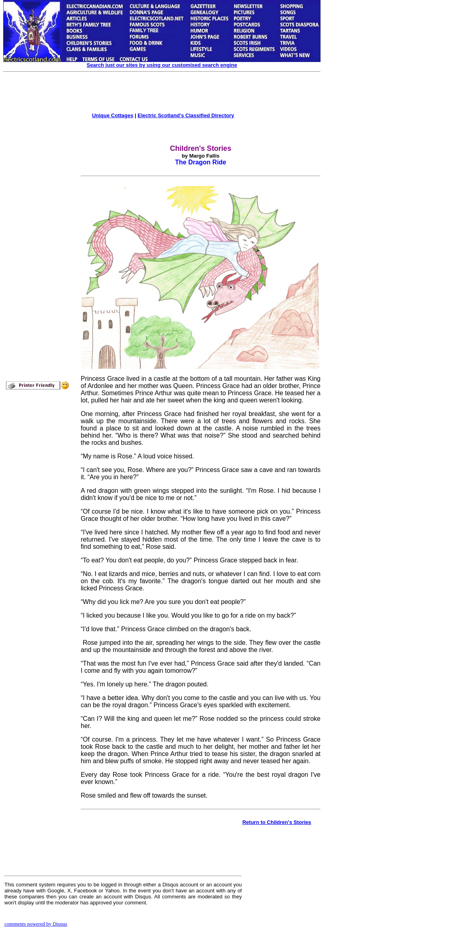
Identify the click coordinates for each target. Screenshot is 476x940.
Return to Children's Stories (276, 822)
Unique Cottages (112, 115)
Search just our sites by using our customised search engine (162, 65)
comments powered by (35, 924)
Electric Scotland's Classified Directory (185, 115)
